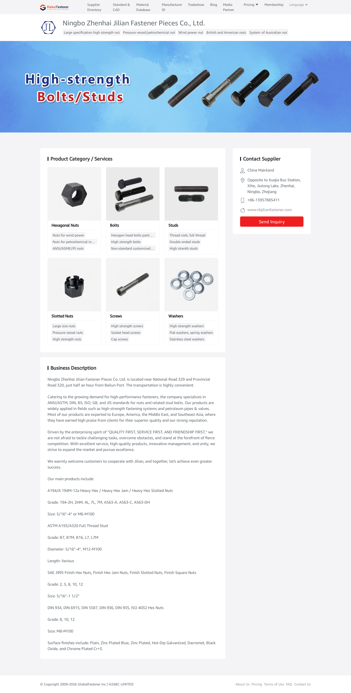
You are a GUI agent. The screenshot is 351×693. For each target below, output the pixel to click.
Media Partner (228, 7)
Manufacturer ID (172, 7)
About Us (242, 684)
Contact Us (302, 684)
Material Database (143, 7)
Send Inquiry (272, 221)
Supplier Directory (94, 7)
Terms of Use (274, 684)
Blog (213, 4)
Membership (273, 4)
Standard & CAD (121, 7)
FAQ (289, 684)
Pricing (251, 4)
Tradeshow (196, 4)
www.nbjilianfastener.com (269, 209)
